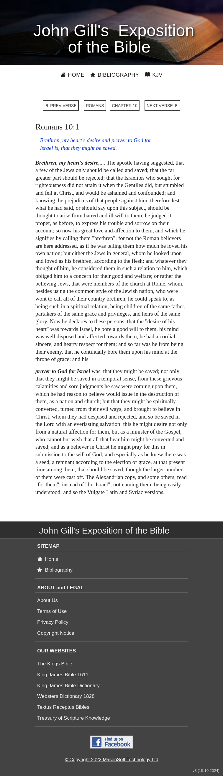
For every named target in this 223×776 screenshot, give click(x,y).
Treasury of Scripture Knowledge (73, 718)
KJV (154, 75)
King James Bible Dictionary (68, 685)
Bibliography (114, 75)
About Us (47, 600)
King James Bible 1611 (62, 674)
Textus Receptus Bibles (63, 707)
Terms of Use (52, 611)
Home (72, 75)
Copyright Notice (55, 633)
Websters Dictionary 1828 (65, 696)
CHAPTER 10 (124, 105)
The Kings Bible (54, 664)
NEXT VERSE (162, 105)
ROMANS (95, 105)
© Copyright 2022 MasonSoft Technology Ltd (111, 759)
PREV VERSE (60, 105)
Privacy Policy (52, 622)
